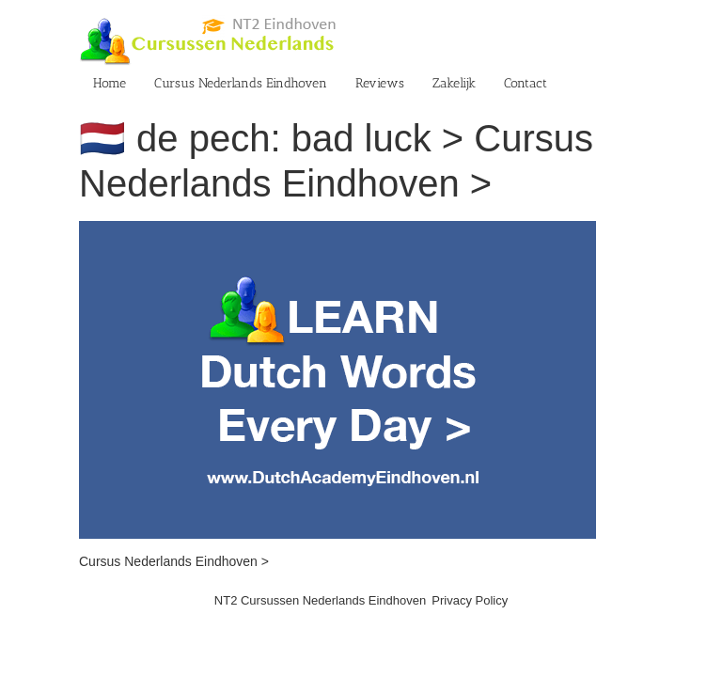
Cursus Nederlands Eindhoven (240, 83)
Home (109, 83)
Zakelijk (454, 83)
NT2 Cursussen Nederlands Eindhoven (320, 600)
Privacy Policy (470, 600)
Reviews (379, 83)
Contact (525, 83)
